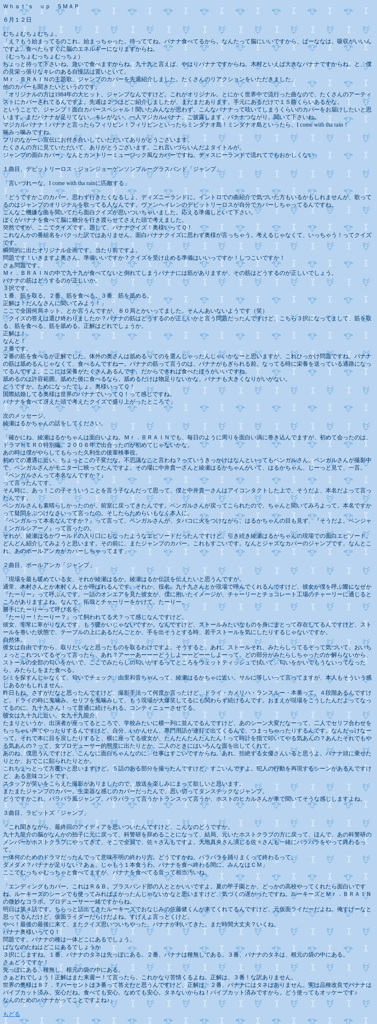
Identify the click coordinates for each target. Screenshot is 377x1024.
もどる (11, 1014)
